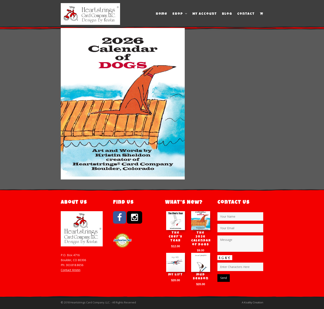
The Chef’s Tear (175, 236)
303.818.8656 (74, 265)
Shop (179, 14)
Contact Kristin (70, 270)
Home (161, 14)
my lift (175, 274)
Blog (227, 14)
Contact (246, 14)
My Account (204, 14)
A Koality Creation (252, 302)
